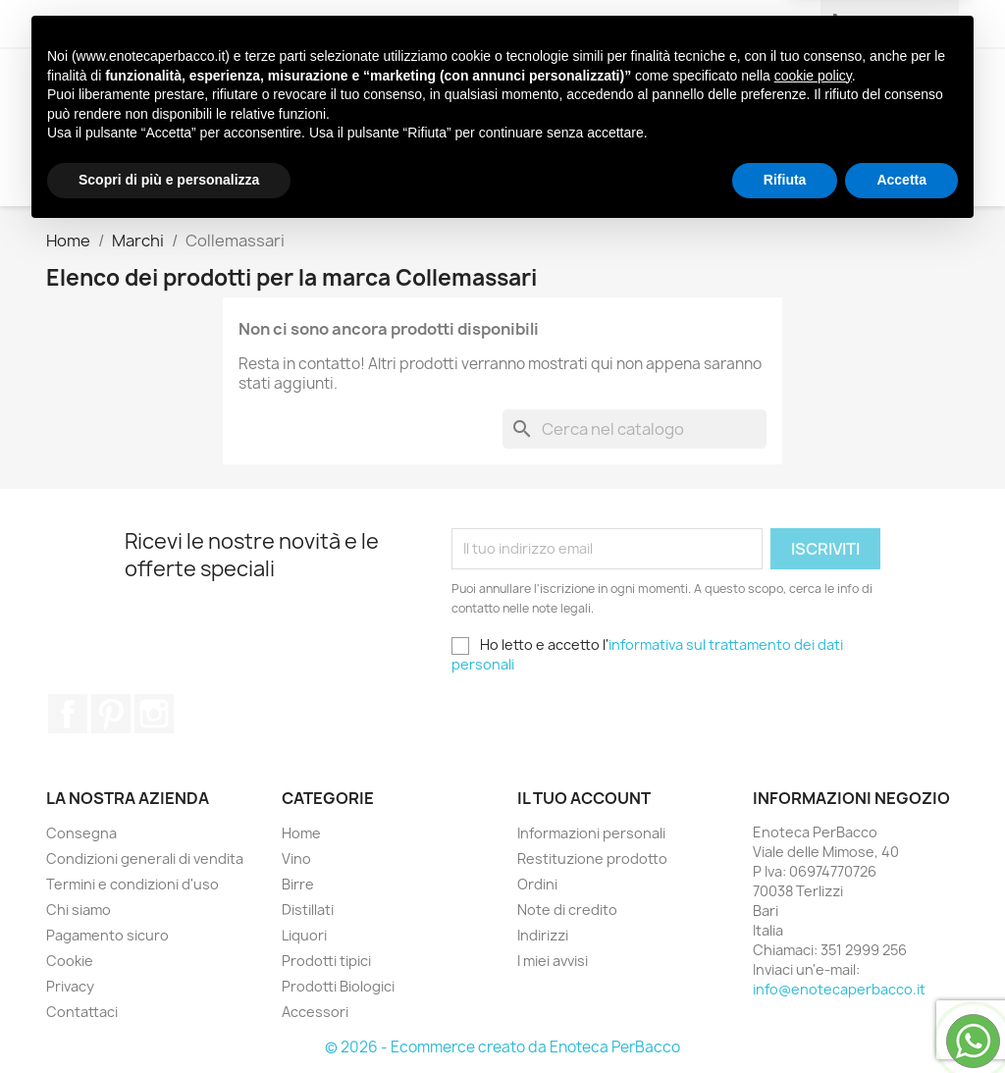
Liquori (493, 88)
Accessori (274, 127)
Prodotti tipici (613, 88)
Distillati (398, 88)
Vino (247, 88)
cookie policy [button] (813, 915)
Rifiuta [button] (785, 1019)
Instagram (154, 713)
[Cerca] (829, 167)
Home (301, 833)
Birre (312, 88)
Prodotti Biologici (783, 88)
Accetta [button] (901, 1019)
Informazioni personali (591, 833)
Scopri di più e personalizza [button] (169, 1019)
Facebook (67, 713)
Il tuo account (584, 798)
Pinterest (111, 713)
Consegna (81, 833)
